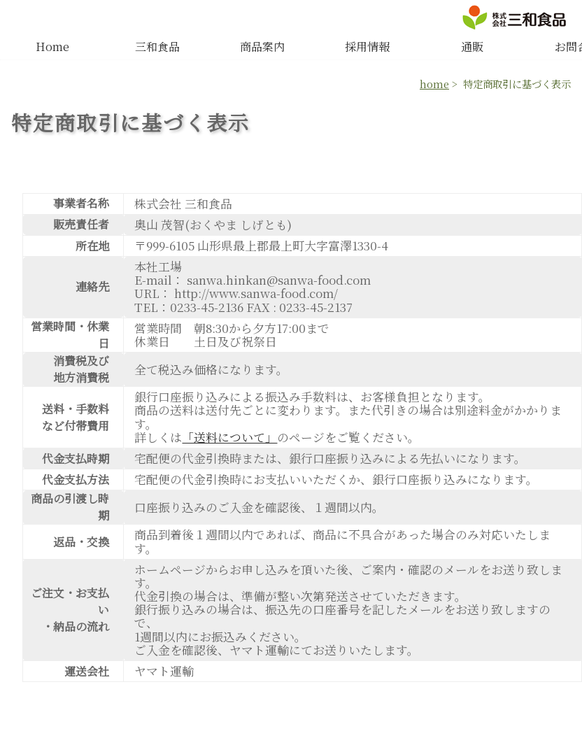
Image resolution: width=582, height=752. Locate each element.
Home (52, 46)
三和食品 (157, 46)
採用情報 (367, 46)
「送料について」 (229, 437)
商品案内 (262, 46)
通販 (472, 46)
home (434, 83)
